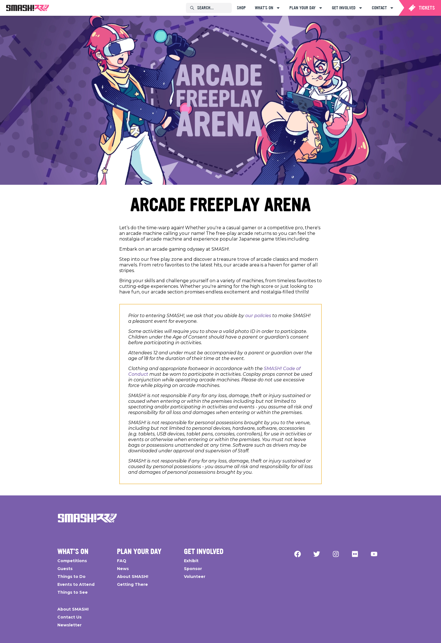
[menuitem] (27, 8)
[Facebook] (297, 554)
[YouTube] (374, 554)
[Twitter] (316, 554)
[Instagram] (335, 554)
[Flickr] (354, 554)
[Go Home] (87, 518)
